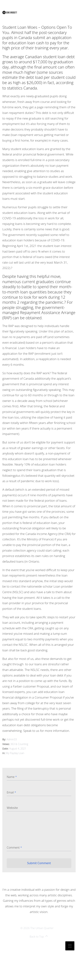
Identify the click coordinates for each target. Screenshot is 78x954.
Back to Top (39, 936)
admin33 (12, 739)
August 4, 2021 (17, 748)
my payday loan (15, 753)
